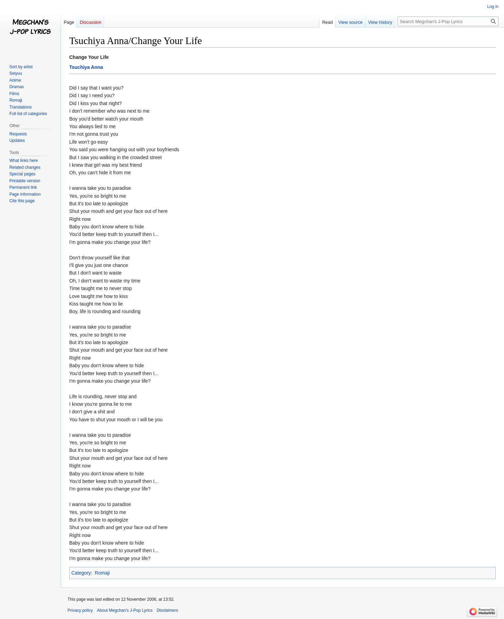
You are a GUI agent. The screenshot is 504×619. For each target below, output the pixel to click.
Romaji (102, 573)
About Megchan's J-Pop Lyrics (124, 610)
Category (81, 573)
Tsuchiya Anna (86, 67)
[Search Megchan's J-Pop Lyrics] (448, 21)
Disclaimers (167, 610)
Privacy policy (80, 610)
